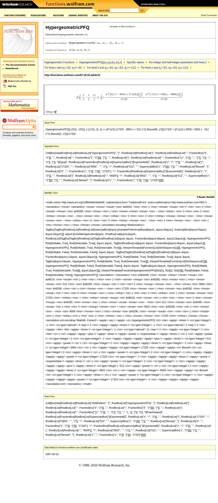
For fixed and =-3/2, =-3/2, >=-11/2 (111, 67)
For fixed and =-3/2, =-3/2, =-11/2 (164, 67)
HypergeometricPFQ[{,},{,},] (100, 62)
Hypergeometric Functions (59, 62)
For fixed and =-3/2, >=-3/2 (63, 67)
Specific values (135, 62)
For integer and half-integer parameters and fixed (178, 62)
